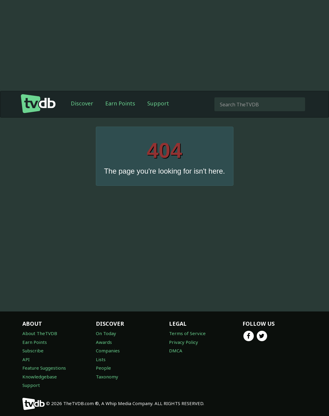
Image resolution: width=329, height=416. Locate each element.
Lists (101, 359)
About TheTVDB (39, 333)
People (103, 368)
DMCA (175, 351)
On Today (106, 333)
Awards (104, 342)
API (26, 359)
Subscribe (33, 351)
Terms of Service (187, 333)
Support (158, 103)
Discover (82, 103)
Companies (108, 351)
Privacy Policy (183, 342)
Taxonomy (107, 377)
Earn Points (120, 103)
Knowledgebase (39, 377)
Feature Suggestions (44, 368)
